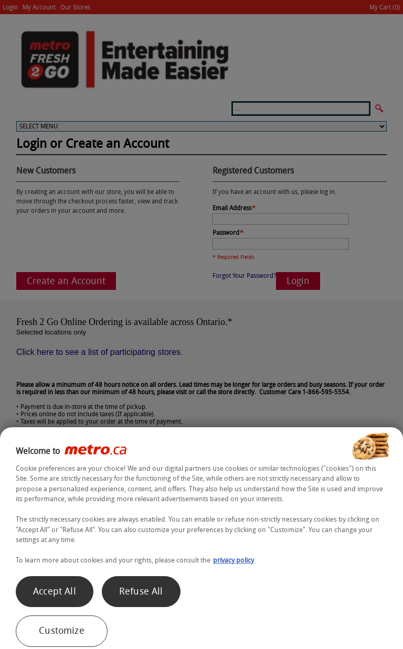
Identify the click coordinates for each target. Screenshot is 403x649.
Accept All (54, 591)
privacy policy (233, 560)
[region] (201, 538)
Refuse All (141, 591)
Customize (61, 630)
